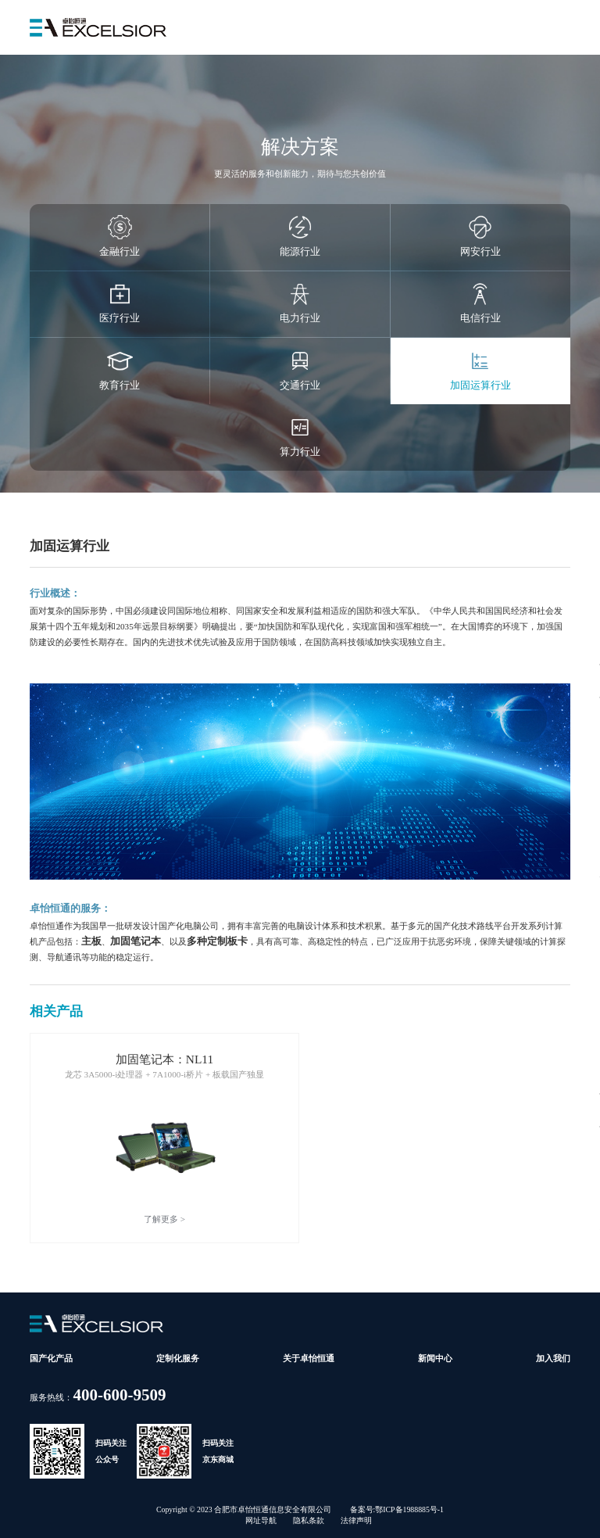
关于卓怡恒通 (308, 1358)
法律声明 (356, 1520)
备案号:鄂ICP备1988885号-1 (397, 1509)
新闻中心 (435, 1358)
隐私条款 (308, 1520)
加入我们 (553, 1358)
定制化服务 (177, 1358)
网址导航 (261, 1520)
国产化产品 (51, 1358)
